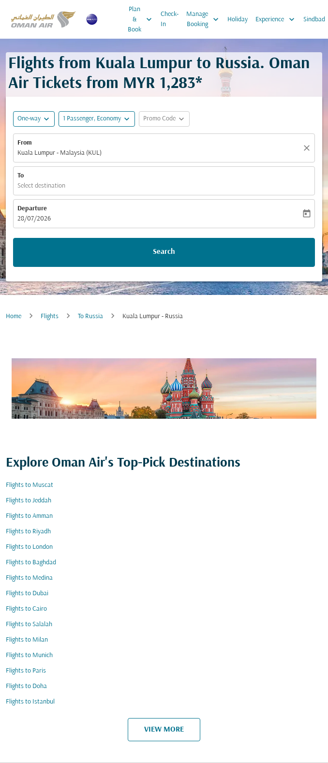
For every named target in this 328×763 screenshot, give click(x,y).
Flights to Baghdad (31, 562)
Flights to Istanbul (30, 701)
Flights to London (29, 547)
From (24, 143)
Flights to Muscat (29, 485)
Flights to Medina (29, 578)
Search (164, 252)
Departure (32, 208)
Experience (277, 19)
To (20, 175)
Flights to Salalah (29, 624)
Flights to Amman (29, 516)
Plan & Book (142, 19)
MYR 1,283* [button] (162, 83)
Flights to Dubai (27, 593)
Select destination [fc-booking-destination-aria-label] (41, 186)
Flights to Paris (26, 671)
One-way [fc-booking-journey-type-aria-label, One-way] (29, 118)
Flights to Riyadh (28, 531)
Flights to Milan (27, 640)
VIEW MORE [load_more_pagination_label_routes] (164, 730)
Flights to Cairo (26, 609)
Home (13, 316)
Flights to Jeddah (28, 500)
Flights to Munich (29, 655)
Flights (50, 316)
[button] (97, 119)
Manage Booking (205, 19)
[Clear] (308, 148)
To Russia (90, 316)
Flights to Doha (26, 686)
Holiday (237, 19)
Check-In (170, 19)
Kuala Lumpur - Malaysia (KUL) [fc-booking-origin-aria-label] (59, 153)
